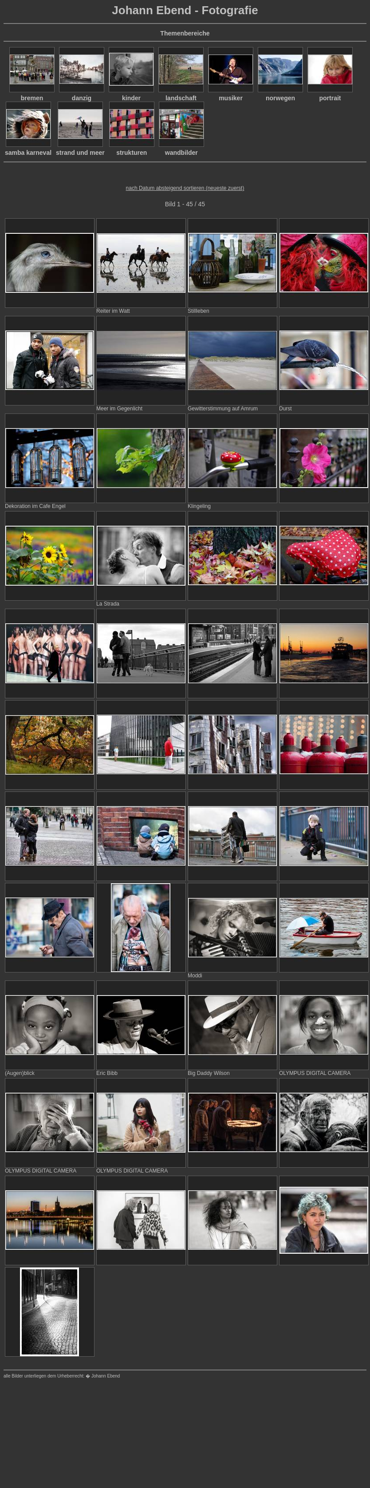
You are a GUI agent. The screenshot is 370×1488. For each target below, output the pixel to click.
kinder (131, 98)
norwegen (280, 98)
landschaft (181, 98)
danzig (81, 98)
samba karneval (28, 152)
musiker (231, 98)
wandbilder (181, 152)
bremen (32, 98)
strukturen (131, 152)
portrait (330, 98)
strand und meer (80, 152)
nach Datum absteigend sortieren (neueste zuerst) (185, 188)
